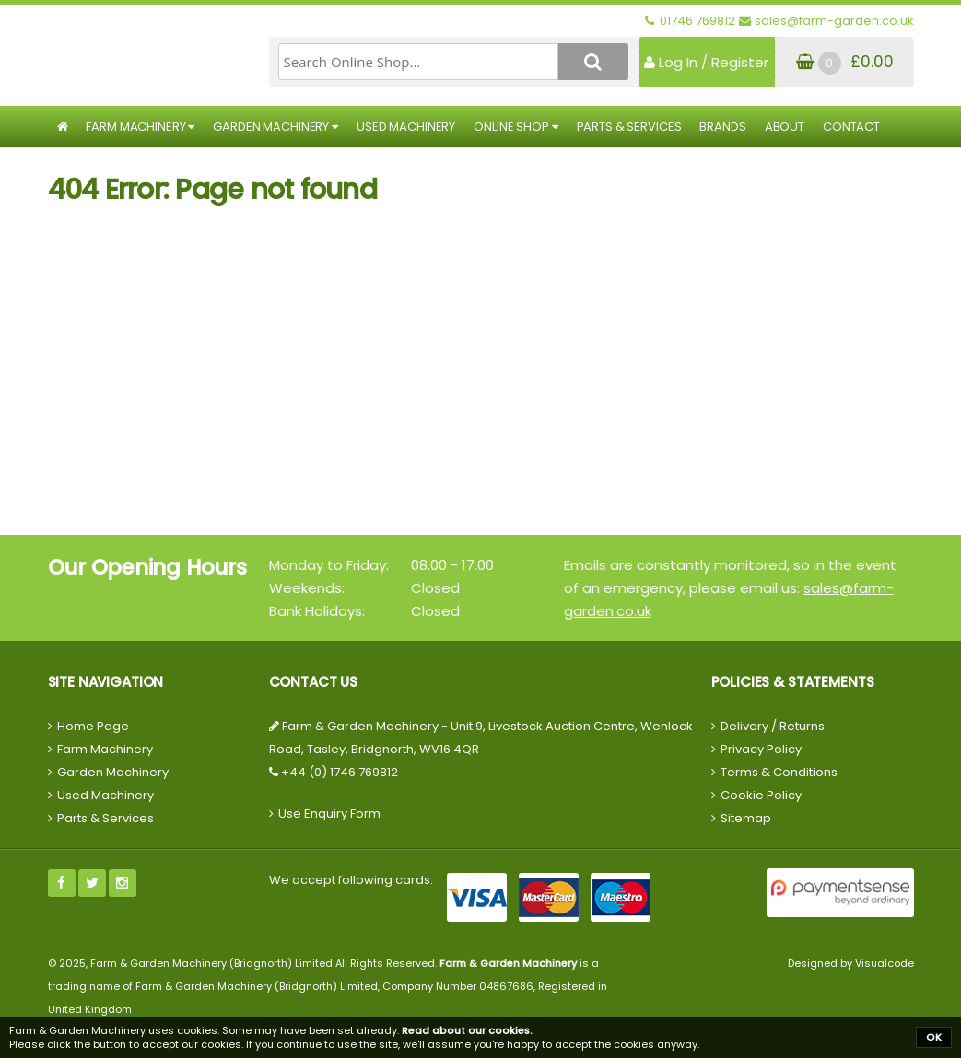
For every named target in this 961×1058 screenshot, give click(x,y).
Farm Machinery (140, 126)
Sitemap (746, 818)
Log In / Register (706, 62)
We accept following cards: (351, 880)
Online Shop (515, 126)
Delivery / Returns (773, 726)
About (784, 126)
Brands (722, 126)
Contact (851, 126)
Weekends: (307, 588)
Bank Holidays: (317, 611)
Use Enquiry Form (329, 813)
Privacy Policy (761, 749)
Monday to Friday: (329, 565)
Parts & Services (629, 126)
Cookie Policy (761, 795)
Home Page (93, 726)
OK (934, 1036)
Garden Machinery (275, 126)
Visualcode (884, 963)
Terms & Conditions (779, 772)
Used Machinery (406, 126)
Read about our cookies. (467, 1030)
